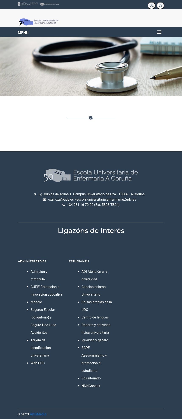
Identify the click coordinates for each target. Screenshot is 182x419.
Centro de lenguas (95, 317)
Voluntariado (91, 378)
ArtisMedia (38, 414)
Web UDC (38, 363)
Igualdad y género (94, 340)
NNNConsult (90, 386)
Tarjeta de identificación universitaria (41, 347)
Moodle (36, 302)
